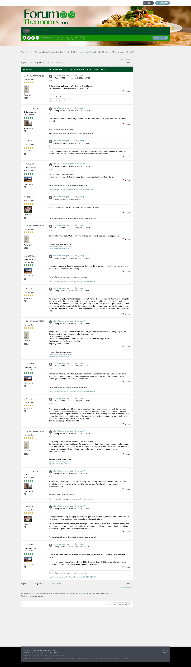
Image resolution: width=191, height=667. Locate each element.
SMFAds (26, 653)
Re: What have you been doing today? (69, 75)
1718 (31, 63)
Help (83, 38)
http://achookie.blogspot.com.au (59, 101)
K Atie (29, 141)
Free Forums (36, 653)
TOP (164, 651)
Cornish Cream (104, 52)
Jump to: (109, 604)
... (29, 63)
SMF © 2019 (37, 650)
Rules (75, 38)
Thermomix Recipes (49, 38)
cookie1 (88, 52)
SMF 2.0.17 (27, 650)
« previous (124, 59)
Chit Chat (64, 38)
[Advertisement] (151, 93)
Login (149, 3)
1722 (47, 63)
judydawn (95, 52)
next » (130, 59)
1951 (53, 63)
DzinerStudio (54, 653)
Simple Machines (49, 650)
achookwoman (35, 76)
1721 (43, 63)
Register (163, 3)
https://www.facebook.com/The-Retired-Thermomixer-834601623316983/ (72, 189)
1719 (35, 63)
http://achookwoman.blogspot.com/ (60, 99)
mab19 (29, 197)
